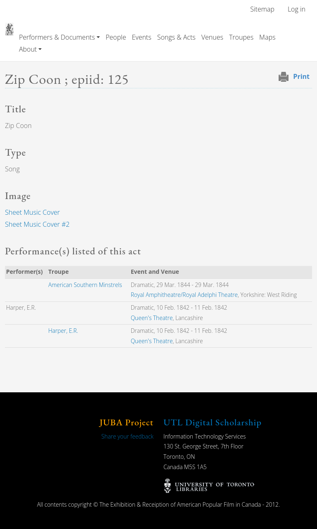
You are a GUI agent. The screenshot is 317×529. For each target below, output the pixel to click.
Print (301, 76)
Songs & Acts (176, 37)
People (116, 37)
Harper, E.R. (63, 330)
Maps (267, 37)
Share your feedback (128, 436)
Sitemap (262, 9)
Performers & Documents (57, 37)
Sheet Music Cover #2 (37, 224)
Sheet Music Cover (32, 212)
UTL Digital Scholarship (212, 422)
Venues (212, 37)
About (28, 49)
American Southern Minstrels (85, 285)
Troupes (241, 37)
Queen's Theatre (152, 318)
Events (141, 37)
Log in (296, 9)
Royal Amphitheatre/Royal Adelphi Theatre (184, 295)
